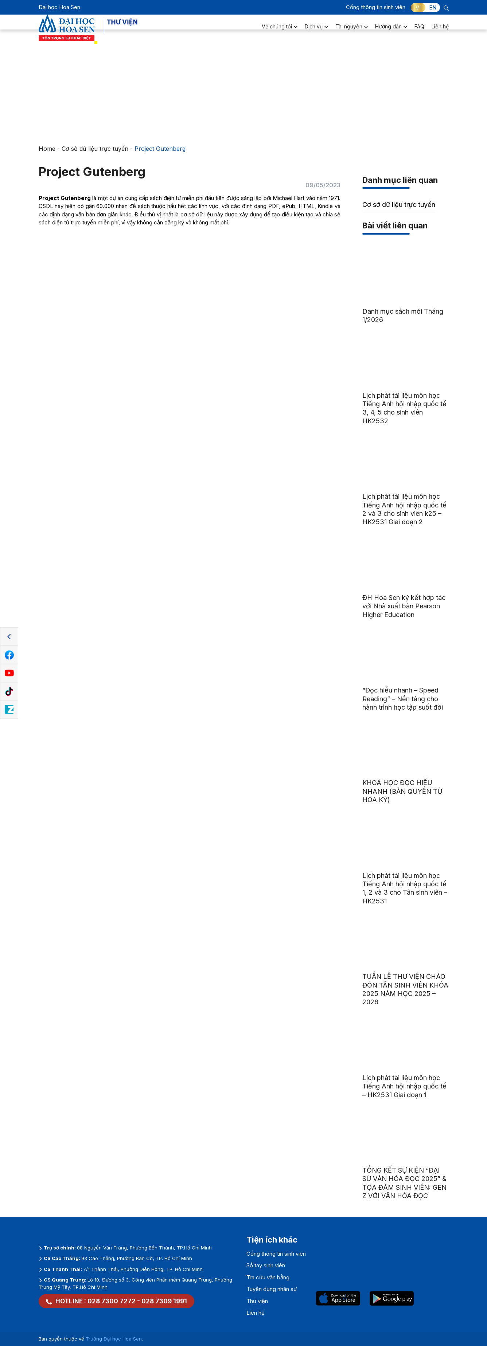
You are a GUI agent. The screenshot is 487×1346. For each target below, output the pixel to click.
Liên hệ (440, 31)
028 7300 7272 (111, 1301)
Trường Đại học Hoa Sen (114, 1339)
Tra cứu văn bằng (267, 1277)
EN (432, 7)
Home (47, 148)
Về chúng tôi (279, 31)
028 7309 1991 (164, 1301)
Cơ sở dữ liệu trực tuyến (95, 148)
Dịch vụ (316, 31)
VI (418, 7)
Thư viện (257, 1301)
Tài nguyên (351, 31)
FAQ (419, 31)
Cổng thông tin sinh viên (375, 7)
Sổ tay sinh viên (265, 1265)
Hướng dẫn (391, 31)
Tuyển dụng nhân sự (271, 1289)
